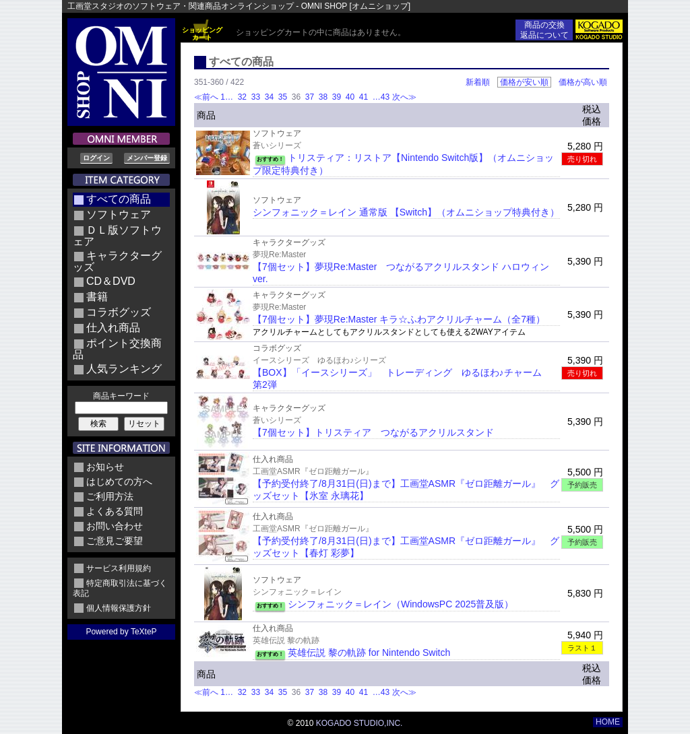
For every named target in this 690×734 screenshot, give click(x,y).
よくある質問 (114, 511)
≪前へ (206, 97)
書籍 (97, 296)
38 (323, 97)
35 (282, 97)
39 (336, 97)
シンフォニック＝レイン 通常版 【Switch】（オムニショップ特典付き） (406, 212)
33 (255, 97)
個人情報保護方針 (118, 608)
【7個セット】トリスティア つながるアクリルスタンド (373, 432)
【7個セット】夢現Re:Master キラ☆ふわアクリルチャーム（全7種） (399, 319)
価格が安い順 (524, 82)
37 (309, 97)
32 (242, 97)
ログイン (96, 158)
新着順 (478, 82)
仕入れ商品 (113, 327)
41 (364, 97)
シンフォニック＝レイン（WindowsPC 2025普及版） (400, 604)
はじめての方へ (119, 481)
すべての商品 (118, 199)
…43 (380, 97)
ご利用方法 (109, 496)
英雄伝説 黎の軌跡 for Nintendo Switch (369, 652)
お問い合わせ (114, 526)
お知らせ (105, 466)
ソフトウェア (118, 214)
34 (269, 97)
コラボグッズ (118, 312)
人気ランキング (124, 368)
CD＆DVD (110, 281)
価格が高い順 (583, 82)
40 (349, 97)
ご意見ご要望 (114, 540)
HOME (608, 722)
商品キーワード (121, 396)
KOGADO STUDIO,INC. (359, 723)
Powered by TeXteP (121, 631)
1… (227, 97)
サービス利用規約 (118, 568)
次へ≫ (404, 97)
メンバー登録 (147, 158)
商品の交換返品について (544, 30)
